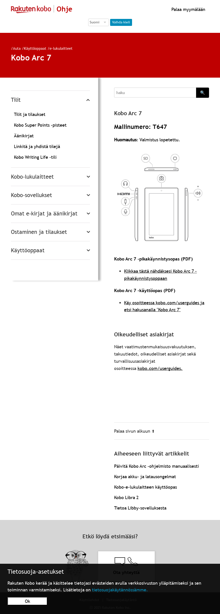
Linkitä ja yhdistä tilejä (37, 146)
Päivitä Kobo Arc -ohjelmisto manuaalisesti (156, 466)
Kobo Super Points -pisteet (40, 125)
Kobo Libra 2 (126, 497)
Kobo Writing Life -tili (35, 157)
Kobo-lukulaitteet (32, 176)
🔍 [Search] (202, 92)
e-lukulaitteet (61, 48)
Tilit (16, 100)
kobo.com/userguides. (160, 368)
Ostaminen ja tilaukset (39, 232)
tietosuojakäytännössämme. (120, 590)
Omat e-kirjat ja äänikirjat (44, 213)
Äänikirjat (24, 136)
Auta (17, 48)
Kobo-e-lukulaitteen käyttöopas (145, 487)
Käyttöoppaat (35, 48)
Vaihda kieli (121, 22)
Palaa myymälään (187, 9)
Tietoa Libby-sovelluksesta (140, 508)
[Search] (155, 93)
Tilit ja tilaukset (29, 114)
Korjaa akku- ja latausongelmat (145, 476)
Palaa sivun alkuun (134, 431)
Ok (27, 601)
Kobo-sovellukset (31, 195)
